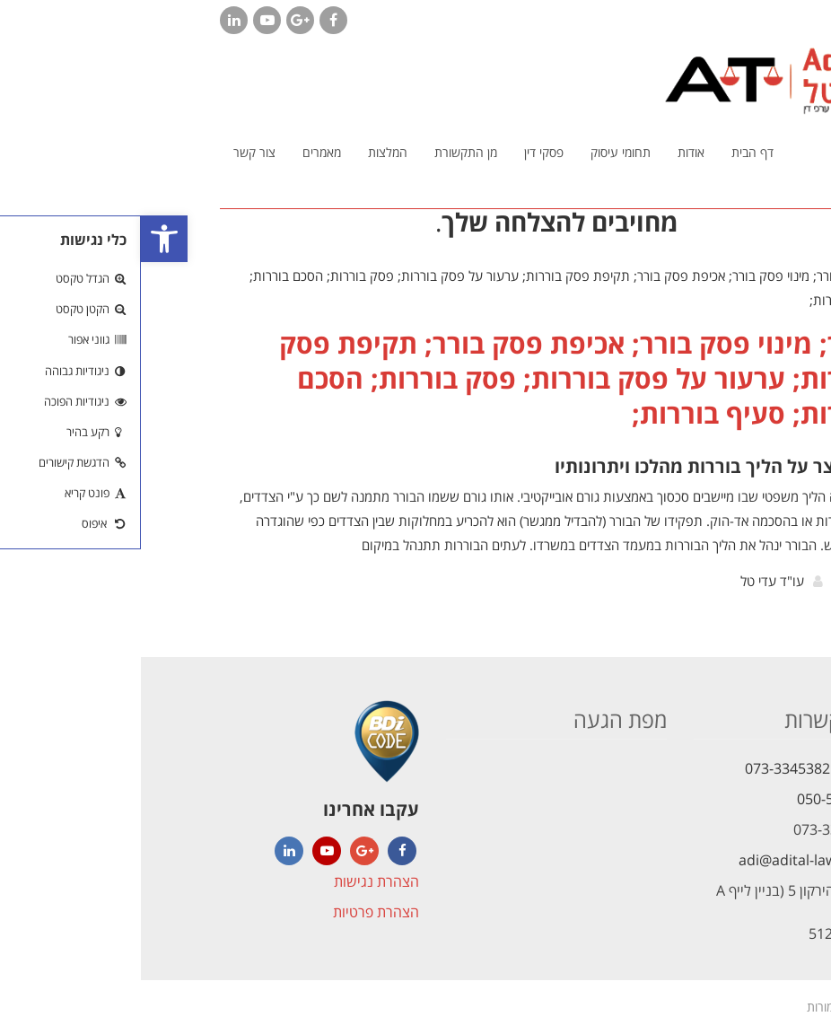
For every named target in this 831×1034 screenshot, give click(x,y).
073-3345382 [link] (646, 768)
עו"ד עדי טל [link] (631, 581)
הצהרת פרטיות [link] (235, 912)
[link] (23, 238)
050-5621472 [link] (698, 799)
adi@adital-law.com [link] (663, 860)
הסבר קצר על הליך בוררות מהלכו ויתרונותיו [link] (583, 466)
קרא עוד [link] (721, 585)
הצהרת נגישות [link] (235, 881)
